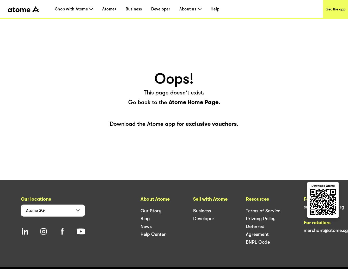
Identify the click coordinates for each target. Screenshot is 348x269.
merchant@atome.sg (326, 230)
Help (215, 9)
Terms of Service (263, 210)
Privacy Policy (261, 218)
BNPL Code (258, 242)
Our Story (151, 210)
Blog (145, 218)
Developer (160, 9)
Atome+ (109, 9)
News (146, 226)
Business (134, 9)
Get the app (335, 9)
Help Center (153, 234)
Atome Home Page (193, 102)
